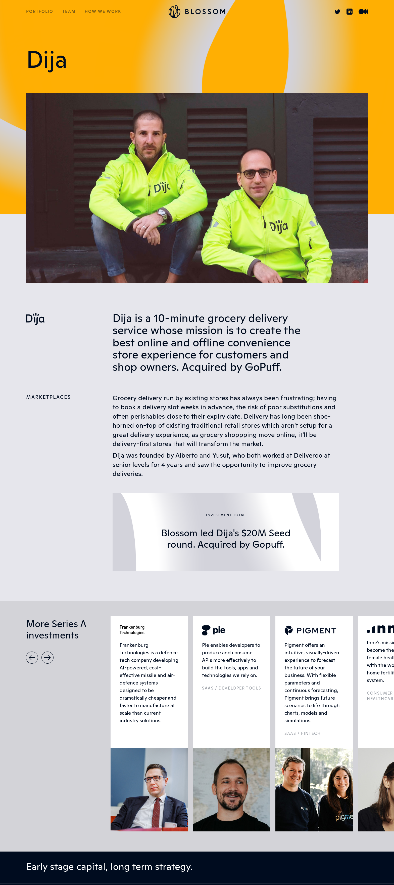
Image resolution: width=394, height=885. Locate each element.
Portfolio (39, 12)
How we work (103, 12)
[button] (32, 657)
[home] (197, 11)
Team (69, 12)
